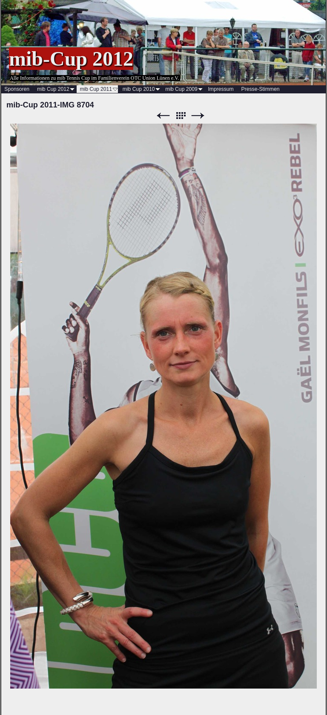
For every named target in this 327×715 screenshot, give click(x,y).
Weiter (198, 115)
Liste (180, 115)
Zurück (163, 115)
